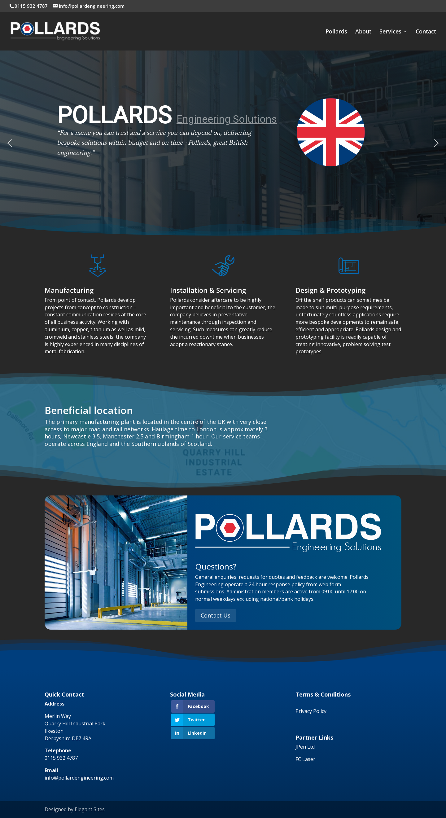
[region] (223, 143)
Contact (426, 32)
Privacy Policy (310, 711)
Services (390, 32)
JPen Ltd (305, 746)
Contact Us (215, 615)
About (363, 32)
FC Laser (305, 759)
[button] (10, 143)
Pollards (336, 32)
